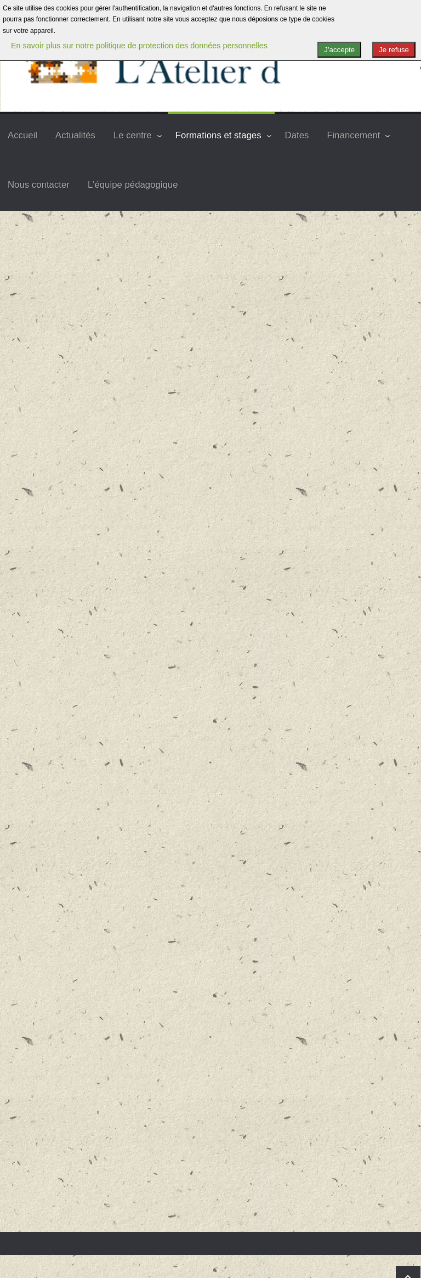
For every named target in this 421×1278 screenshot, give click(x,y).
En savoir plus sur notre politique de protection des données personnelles (139, 45)
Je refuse (394, 50)
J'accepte (339, 50)
